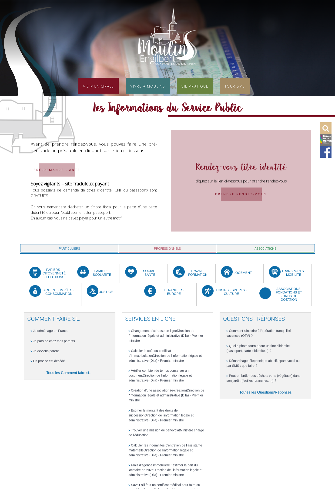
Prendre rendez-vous (241, 206)
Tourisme (235, 85)
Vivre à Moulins (147, 85)
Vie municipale (98, 85)
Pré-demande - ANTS (57, 182)
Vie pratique (194, 85)
